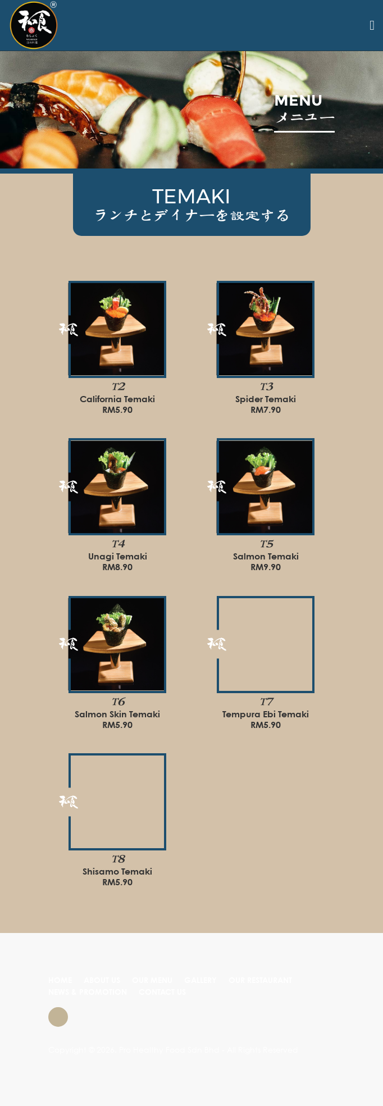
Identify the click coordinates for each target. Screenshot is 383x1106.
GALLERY (200, 981)
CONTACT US (162, 992)
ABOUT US (102, 981)
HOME (60, 981)
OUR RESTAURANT (260, 981)
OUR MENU (152, 981)
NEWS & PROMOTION (87, 992)
